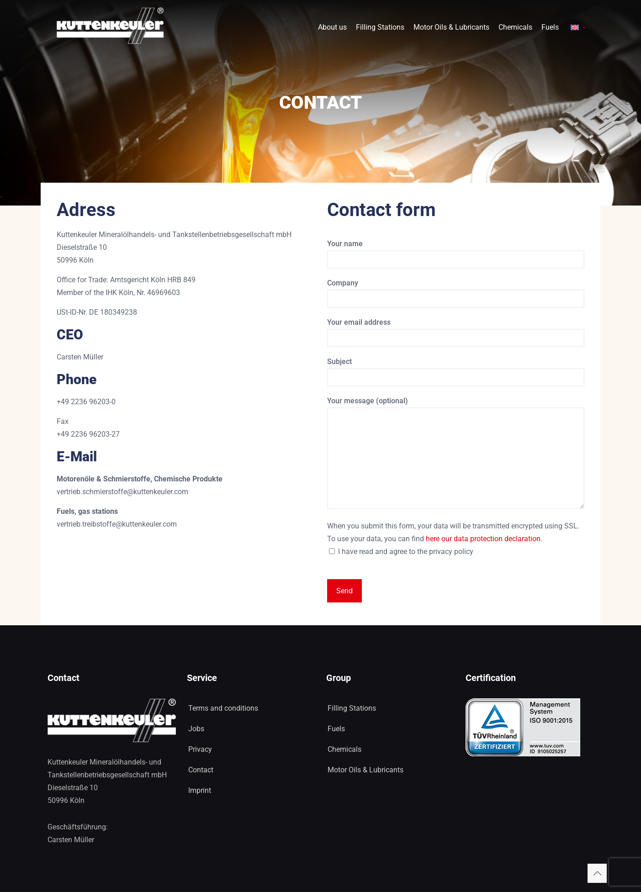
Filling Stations (352, 708)
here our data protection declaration (483, 538)
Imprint (199, 790)
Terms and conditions (223, 708)
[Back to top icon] (597, 873)
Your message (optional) (455, 452)
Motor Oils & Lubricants (365, 769)
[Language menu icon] (579, 25)
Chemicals (344, 749)
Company (455, 293)
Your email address (455, 332)
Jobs (196, 728)
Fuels (336, 728)
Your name (455, 254)
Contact (200, 769)
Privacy (200, 749)
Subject (455, 371)
